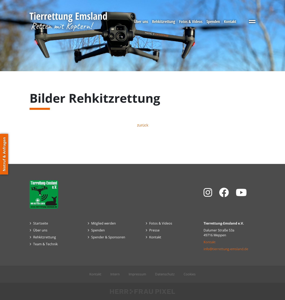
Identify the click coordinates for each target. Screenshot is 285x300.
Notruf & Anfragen (4, 154)
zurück (142, 125)
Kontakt (210, 242)
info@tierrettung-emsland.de (226, 249)
